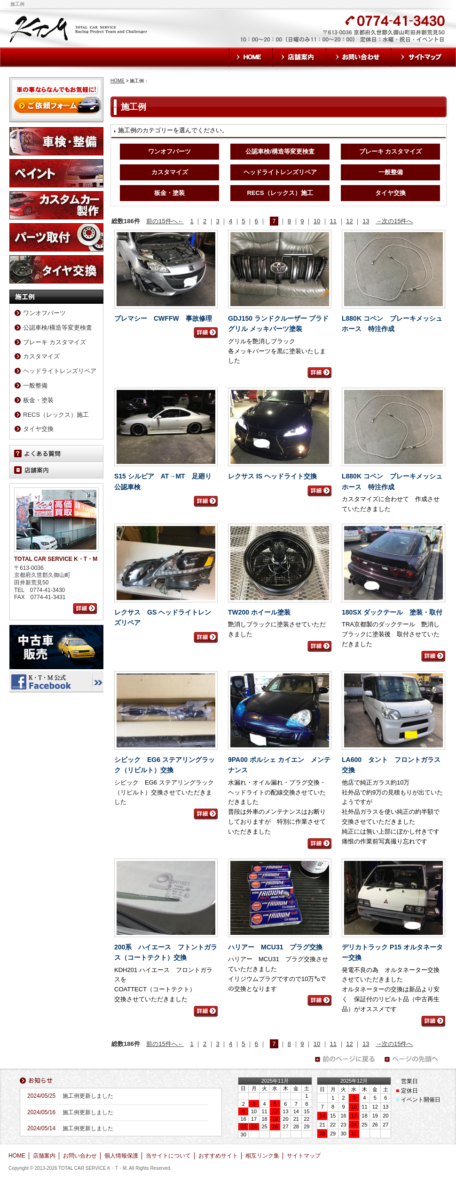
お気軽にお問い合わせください (292, 34)
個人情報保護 (121, 1155)
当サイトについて (168, 1155)
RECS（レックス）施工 (280, 192)
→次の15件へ (394, 221)
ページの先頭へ (414, 1059)
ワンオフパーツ (169, 151)
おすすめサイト (218, 1155)
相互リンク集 (262, 1155)
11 (333, 221)
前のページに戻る (344, 1059)
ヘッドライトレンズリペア (280, 172)
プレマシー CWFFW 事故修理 (163, 318)
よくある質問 (56, 453)
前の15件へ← (164, 221)
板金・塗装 (169, 192)
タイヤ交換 (390, 192)
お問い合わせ (358, 57)
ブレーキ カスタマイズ (390, 151)
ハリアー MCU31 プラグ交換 (275, 947)
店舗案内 (299, 57)
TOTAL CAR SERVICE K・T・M (79, 28)
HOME (251, 57)
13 (365, 221)
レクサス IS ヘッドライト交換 (272, 476)
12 (349, 221)
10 (317, 221)
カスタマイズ (169, 172)
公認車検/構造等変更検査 (279, 151)
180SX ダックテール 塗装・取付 (392, 612)
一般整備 (390, 172)
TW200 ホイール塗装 (259, 612)
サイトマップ (423, 57)
